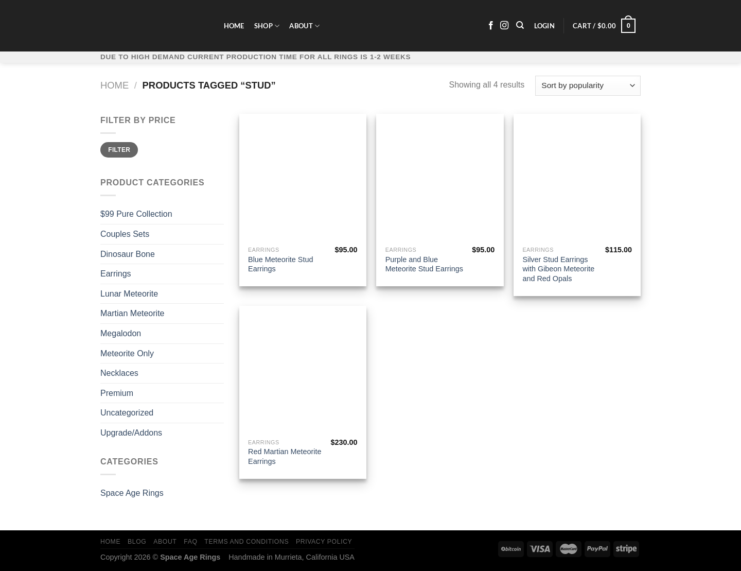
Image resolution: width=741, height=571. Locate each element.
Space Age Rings (132, 493)
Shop (266, 26)
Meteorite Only (127, 353)
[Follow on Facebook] (491, 25)
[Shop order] (588, 86)
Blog (137, 541)
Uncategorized (126, 412)
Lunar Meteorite (129, 293)
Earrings (115, 273)
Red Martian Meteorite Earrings (284, 456)
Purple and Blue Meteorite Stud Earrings (424, 264)
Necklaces (119, 373)
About (304, 26)
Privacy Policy (324, 541)
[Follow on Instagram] (504, 25)
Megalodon (120, 333)
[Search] (520, 25)
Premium (116, 393)
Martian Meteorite (132, 313)
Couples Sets (124, 234)
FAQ (190, 541)
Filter (119, 149)
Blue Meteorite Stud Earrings (280, 264)
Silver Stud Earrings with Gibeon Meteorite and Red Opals (558, 269)
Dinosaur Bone (127, 254)
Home (234, 26)
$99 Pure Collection (136, 214)
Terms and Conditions (246, 541)
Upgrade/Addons (131, 432)
